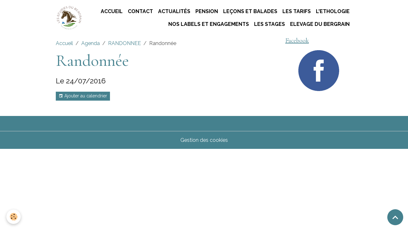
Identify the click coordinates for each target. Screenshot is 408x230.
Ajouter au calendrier (83, 96)
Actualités (174, 11)
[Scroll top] (395, 217)
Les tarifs (296, 11)
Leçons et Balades (250, 11)
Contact (140, 11)
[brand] (69, 18)
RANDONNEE (124, 43)
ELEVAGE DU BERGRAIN (320, 24)
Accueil (112, 11)
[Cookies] (13, 217)
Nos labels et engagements (208, 24)
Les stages (269, 24)
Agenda (90, 43)
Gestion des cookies (204, 140)
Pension (206, 11)
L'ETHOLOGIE (333, 11)
